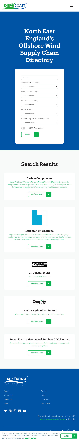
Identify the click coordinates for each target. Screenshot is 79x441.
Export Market (27, 109)
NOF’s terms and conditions (52, 419)
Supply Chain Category (30, 82)
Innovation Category (29, 100)
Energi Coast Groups (29, 91)
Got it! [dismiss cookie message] (66, 436)
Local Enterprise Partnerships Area (35, 118)
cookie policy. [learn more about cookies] (30, 438)
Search (27, 134)
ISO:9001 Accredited (35, 128)
